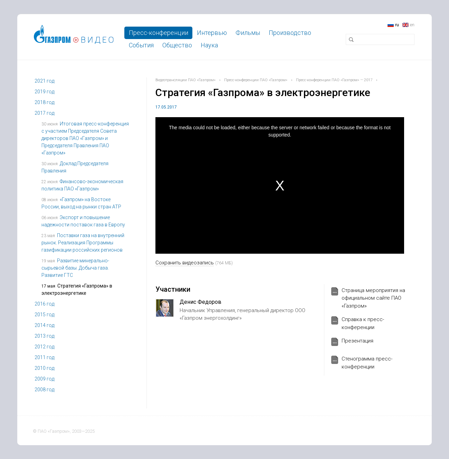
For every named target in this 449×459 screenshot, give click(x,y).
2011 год (44, 357)
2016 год (44, 304)
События (141, 45)
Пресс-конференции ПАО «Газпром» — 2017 (334, 80)
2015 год (44, 314)
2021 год (44, 81)
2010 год (44, 368)
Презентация (357, 341)
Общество (177, 45)
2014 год (44, 325)
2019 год (44, 91)
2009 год (44, 379)
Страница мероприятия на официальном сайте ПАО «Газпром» (373, 298)
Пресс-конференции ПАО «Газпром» (255, 80)
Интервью (212, 32)
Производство (290, 32)
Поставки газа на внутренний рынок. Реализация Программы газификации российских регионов (82, 243)
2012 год (44, 346)
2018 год (44, 102)
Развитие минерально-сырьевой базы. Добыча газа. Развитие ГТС (75, 268)
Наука (209, 45)
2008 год (44, 389)
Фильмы (248, 32)
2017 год (44, 113)
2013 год (44, 336)
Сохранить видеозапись (184, 263)
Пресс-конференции (158, 32)
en (412, 24)
